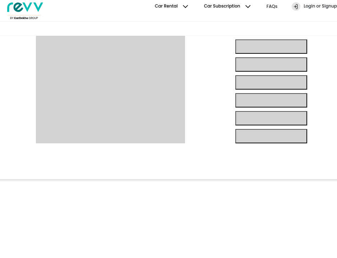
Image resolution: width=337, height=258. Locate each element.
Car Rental (172, 6)
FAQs (272, 6)
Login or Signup (314, 6)
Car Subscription (228, 6)
